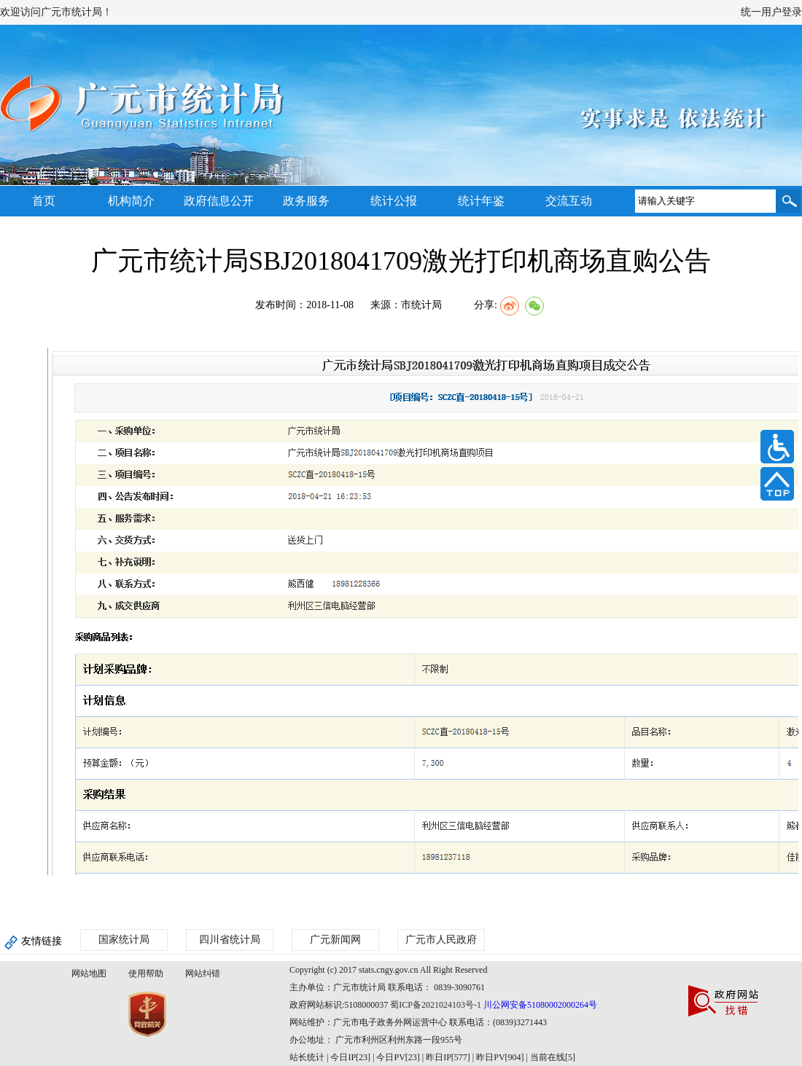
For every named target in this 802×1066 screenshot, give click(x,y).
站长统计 (306, 1057)
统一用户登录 (771, 12)
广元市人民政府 (441, 939)
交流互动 (568, 201)
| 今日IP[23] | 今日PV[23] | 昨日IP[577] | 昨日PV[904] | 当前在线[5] (449, 1057)
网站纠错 (202, 973)
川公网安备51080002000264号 (540, 1005)
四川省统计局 (229, 939)
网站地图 (88, 973)
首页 (43, 201)
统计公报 (393, 201)
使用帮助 (145, 973)
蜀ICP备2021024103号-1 (435, 1005)
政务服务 (306, 201)
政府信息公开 (219, 201)
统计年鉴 (481, 201)
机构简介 (131, 201)
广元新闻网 (335, 939)
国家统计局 (123, 939)
